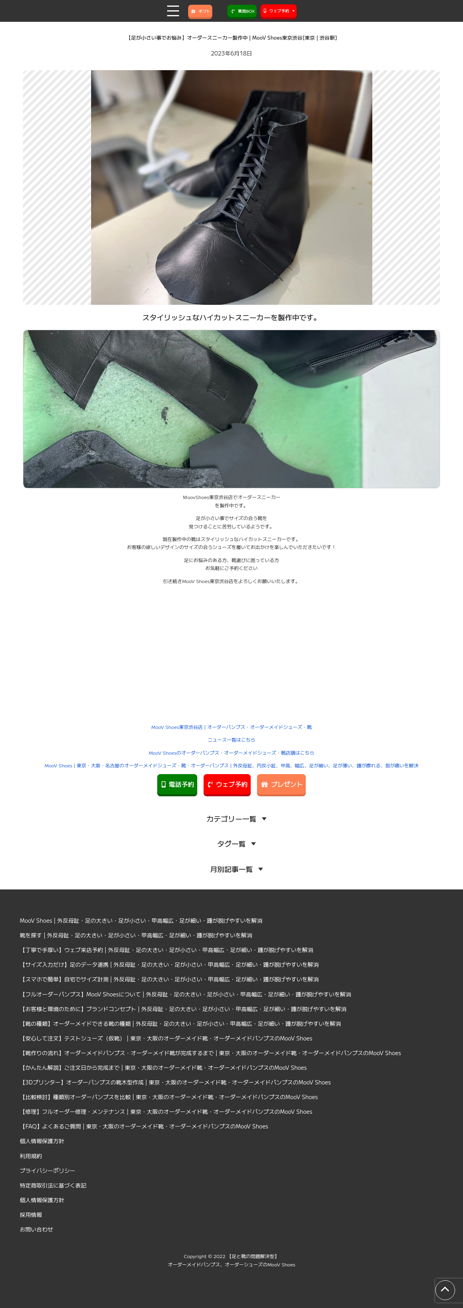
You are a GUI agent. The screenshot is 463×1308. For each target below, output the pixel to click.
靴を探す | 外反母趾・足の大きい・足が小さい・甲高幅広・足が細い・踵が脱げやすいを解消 (136, 935)
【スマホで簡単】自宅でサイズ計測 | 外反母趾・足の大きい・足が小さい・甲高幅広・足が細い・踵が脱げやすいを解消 (169, 979)
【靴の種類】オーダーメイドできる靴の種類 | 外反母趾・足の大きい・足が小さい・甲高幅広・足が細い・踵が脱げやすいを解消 (180, 1023)
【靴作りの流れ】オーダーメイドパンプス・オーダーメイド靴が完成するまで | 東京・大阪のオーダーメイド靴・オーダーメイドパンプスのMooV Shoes (210, 1053)
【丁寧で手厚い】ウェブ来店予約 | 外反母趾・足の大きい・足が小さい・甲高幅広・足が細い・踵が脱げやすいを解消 (166, 950)
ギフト (200, 11)
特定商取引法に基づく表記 (53, 1185)
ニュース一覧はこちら (231, 739)
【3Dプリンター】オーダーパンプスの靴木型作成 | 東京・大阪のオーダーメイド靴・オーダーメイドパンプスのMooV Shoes (175, 1082)
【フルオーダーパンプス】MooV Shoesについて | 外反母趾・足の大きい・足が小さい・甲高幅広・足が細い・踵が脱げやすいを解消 (185, 994)
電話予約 (177, 784)
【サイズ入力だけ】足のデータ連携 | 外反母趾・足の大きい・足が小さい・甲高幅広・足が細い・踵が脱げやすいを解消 (169, 964)
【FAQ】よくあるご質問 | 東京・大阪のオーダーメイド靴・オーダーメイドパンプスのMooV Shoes (144, 1126)
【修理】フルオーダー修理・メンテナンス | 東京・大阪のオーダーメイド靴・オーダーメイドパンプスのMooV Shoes (166, 1111)
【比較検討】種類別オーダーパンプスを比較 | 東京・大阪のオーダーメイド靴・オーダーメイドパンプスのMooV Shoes (169, 1097)
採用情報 (31, 1214)
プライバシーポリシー (47, 1170)
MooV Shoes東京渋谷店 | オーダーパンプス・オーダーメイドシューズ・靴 (231, 726)
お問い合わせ (36, 1229)
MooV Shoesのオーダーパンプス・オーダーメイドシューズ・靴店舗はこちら (231, 752)
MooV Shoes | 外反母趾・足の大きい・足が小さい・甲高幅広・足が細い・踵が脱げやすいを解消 (141, 920)
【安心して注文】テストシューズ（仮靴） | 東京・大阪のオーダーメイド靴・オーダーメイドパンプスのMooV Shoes (166, 1038)
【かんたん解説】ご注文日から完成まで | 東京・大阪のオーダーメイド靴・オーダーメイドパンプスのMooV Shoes (163, 1067)
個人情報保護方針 (42, 1141)
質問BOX (242, 11)
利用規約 (31, 1156)
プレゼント (281, 784)
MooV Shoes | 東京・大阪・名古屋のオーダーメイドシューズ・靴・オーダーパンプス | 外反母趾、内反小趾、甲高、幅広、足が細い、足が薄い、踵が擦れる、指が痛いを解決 (232, 765)
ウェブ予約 (227, 784)
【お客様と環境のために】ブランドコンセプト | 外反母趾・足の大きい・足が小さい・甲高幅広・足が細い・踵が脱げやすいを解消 (183, 1009)
